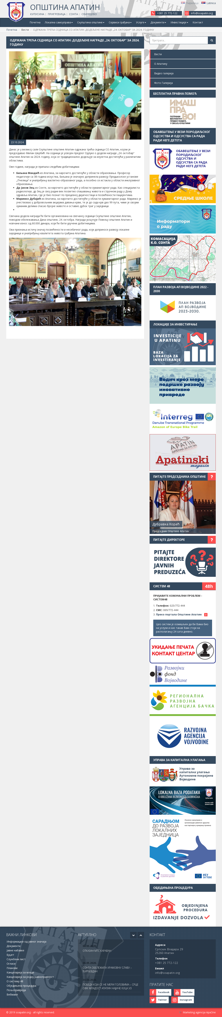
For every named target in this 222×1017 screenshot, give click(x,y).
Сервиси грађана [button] (120, 22)
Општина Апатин (65, 7)
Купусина (37, 14)
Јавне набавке (15, 950)
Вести (158, 54)
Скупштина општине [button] (90, 22)
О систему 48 (15, 981)
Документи (13, 946)
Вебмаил (12, 994)
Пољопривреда (16, 990)
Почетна (35, 22)
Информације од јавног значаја (26, 941)
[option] (111, 950)
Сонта (73, 14)
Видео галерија (163, 73)
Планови (12, 968)
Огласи (11, 963)
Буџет (10, 955)
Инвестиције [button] (179, 22)
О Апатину (160, 63)
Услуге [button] (141, 22)
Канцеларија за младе (20, 972)
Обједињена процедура (21, 985)
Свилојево (89, 14)
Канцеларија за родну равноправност (30, 977)
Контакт (198, 22)
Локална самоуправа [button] (59, 22)
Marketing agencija (194, 1012)
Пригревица (56, 14)
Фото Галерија (163, 83)
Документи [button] (158, 22)
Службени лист (16, 959)
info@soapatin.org (202, 13)
